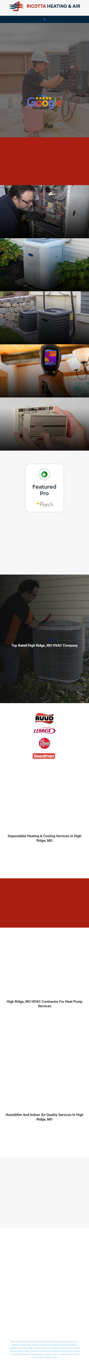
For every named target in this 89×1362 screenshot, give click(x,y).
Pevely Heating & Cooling (27, 1354)
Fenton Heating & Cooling (56, 1345)
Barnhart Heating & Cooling (61, 1342)
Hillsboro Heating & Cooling (34, 1351)
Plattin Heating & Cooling (47, 1354)
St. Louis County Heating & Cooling (44, 1357)
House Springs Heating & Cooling (59, 1348)
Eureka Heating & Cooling (35, 1345)
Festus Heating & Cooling (55, 1351)
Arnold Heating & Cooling (40, 1342)
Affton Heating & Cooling (20, 1342)
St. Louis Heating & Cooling (68, 1354)
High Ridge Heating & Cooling (35, 1348)
